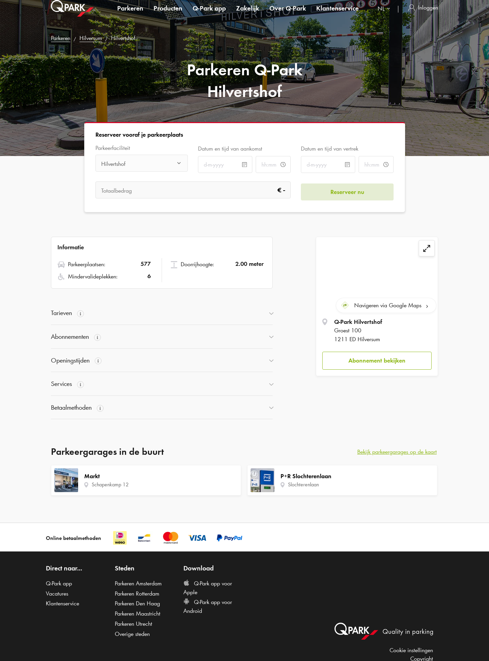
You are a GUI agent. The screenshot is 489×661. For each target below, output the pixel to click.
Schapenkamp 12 (110, 484)
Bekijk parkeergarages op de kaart (397, 451)
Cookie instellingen (411, 650)
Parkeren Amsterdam (138, 583)
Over (287, 15)
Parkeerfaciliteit (112, 148)
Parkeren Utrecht (133, 623)
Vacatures (57, 593)
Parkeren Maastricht (137, 613)
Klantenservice (337, 15)
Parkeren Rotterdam (137, 593)
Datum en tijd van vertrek (329, 148)
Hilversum (90, 38)
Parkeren (130, 15)
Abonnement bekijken (376, 358)
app (209, 15)
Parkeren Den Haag (137, 603)
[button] (377, 359)
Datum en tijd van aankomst (230, 148)
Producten (167, 15)
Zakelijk (247, 15)
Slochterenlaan (303, 484)
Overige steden (132, 634)
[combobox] (385, 16)
